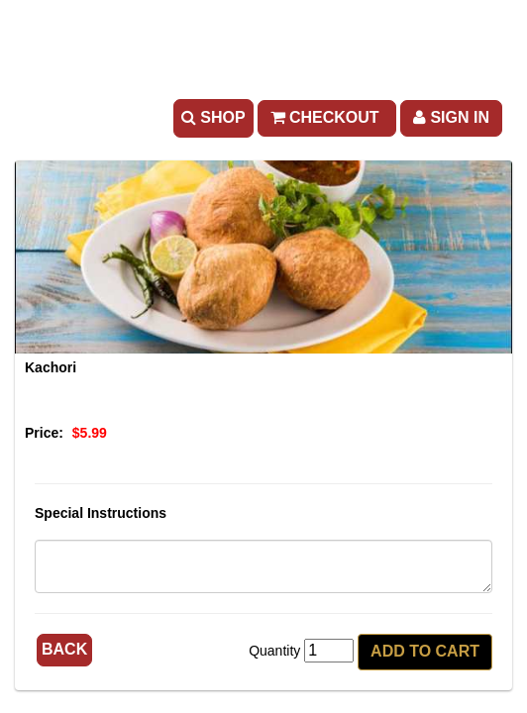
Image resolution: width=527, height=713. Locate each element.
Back (64, 649)
